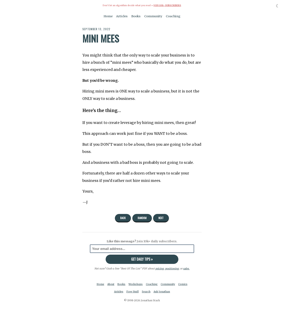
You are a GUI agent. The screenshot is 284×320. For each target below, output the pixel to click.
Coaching (173, 16)
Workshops (136, 284)
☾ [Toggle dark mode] (278, 5)
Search (146, 291)
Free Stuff (132, 291)
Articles (122, 16)
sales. (186, 268)
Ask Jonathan (162, 291)
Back (123, 218)
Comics (183, 284)
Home (108, 16)
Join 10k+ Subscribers (167, 5)
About (110, 284)
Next (161, 218)
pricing (159, 268)
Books (136, 16)
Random (142, 218)
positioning (172, 268)
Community (153, 16)
